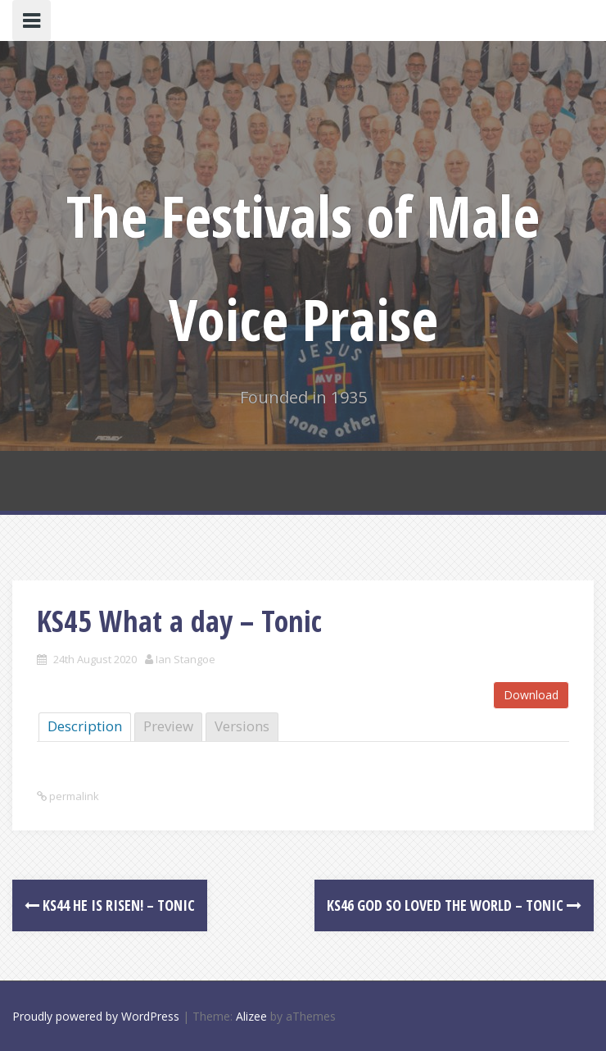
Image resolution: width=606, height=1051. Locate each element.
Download (531, 695)
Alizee (251, 1016)
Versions (242, 726)
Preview (168, 726)
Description (84, 726)
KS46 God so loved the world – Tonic (454, 905)
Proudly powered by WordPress (95, 1016)
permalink (73, 796)
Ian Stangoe (185, 659)
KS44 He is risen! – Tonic (110, 905)
